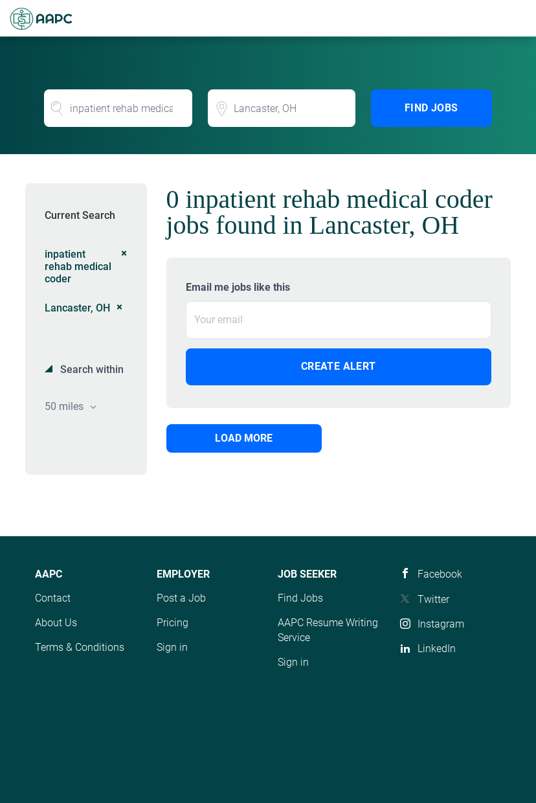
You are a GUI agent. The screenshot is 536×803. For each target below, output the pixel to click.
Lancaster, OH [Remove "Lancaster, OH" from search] (77, 308)
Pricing (172, 622)
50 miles (65, 406)
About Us (56, 622)
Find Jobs (431, 108)
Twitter (433, 599)
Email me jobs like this (238, 287)
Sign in (172, 647)
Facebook (440, 574)
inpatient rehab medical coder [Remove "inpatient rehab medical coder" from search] (78, 266)
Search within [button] (91, 369)
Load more (244, 438)
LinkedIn (437, 648)
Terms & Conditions (79, 647)
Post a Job (181, 598)
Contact (53, 598)
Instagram (441, 624)
